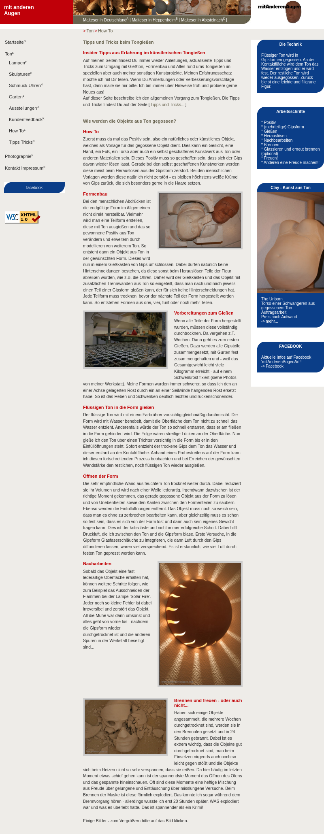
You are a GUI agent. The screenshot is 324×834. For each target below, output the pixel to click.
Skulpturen (20, 78)
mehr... (272, 322)
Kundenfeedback (26, 126)
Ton (9, 56)
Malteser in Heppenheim (154, 21)
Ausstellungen (24, 114)
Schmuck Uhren (26, 90)
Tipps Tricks (21, 151)
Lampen (18, 66)
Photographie (19, 166)
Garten (16, 102)
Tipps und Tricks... (168, 105)
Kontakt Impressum (25, 178)
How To (17, 139)
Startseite (15, 43)
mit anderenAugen (19, 10)
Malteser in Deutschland (105, 21)
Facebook (275, 367)
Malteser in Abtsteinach (203, 21)
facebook (34, 198)
